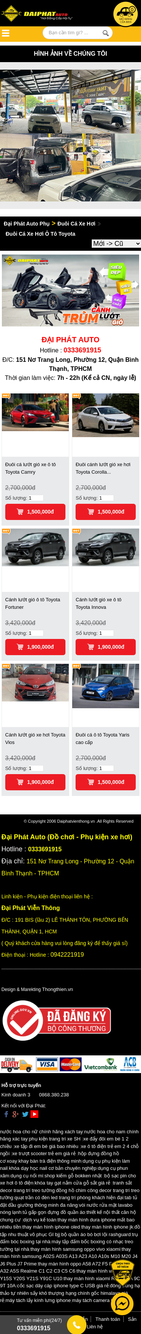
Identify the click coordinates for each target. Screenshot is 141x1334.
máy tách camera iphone (99, 1300)
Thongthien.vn (57, 989)
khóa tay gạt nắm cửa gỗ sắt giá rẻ (72, 1183)
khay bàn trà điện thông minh (49, 1161)
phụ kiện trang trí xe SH (54, 1139)
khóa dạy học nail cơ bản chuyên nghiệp (53, 1168)
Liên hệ (95, 1326)
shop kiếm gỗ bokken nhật (73, 1175)
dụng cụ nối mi (27, 1175)
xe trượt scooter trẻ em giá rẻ (43, 1153)
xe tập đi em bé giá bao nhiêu (46, 1146)
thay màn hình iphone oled (51, 1227)
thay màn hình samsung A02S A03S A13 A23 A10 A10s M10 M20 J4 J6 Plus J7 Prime (69, 1256)
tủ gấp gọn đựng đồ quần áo (54, 1212)
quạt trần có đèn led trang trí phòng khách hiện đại (68, 1197)
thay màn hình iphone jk (107, 1227)
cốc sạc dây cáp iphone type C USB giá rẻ (63, 1285)
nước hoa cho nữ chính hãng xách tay (41, 1131)
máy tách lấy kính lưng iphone (38, 1300)
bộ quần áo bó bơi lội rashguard (96, 1234)
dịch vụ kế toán (39, 1220)
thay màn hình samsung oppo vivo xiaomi (75, 1249)
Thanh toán (108, 1319)
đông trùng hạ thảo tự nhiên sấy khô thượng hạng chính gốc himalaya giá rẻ (70, 1293)
